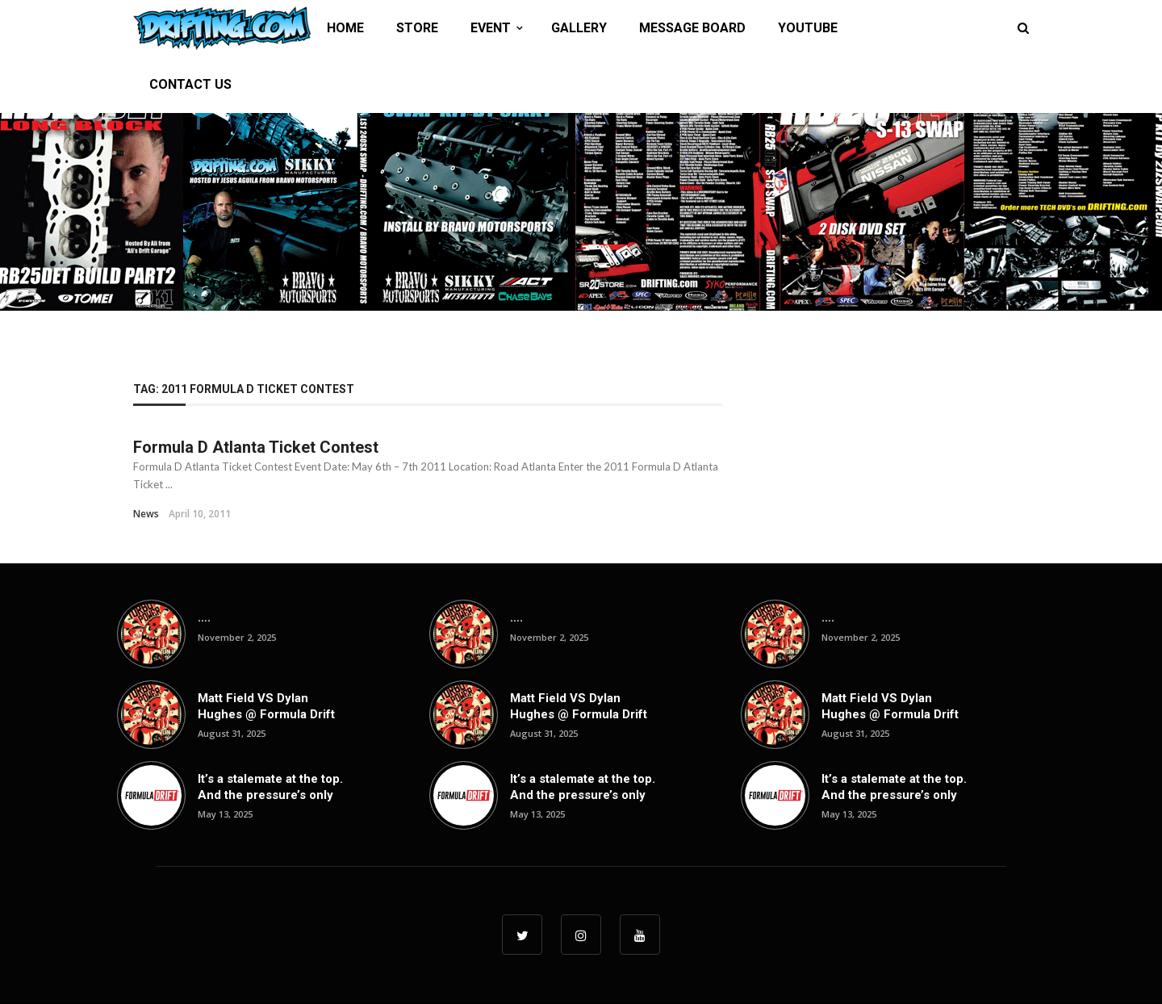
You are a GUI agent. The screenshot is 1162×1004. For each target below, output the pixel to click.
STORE (417, 28)
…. (204, 617)
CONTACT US (190, 84)
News (146, 514)
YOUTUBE (808, 28)
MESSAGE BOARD (692, 28)
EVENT (490, 28)
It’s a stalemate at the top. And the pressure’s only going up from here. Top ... (270, 803)
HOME (345, 28)
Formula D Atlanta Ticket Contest (255, 447)
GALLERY (579, 28)
